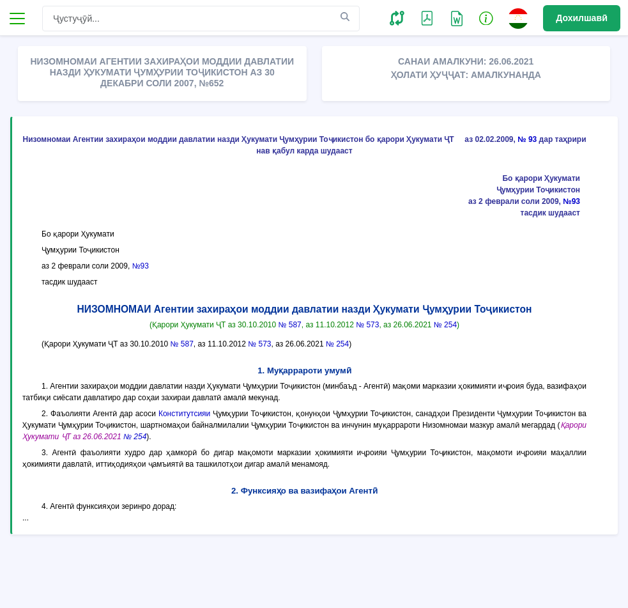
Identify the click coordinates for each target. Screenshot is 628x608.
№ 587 (290, 324)
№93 (571, 201)
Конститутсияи (184, 413)
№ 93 (527, 139)
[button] (397, 17)
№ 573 (367, 324)
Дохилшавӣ (582, 18)
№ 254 (445, 324)
